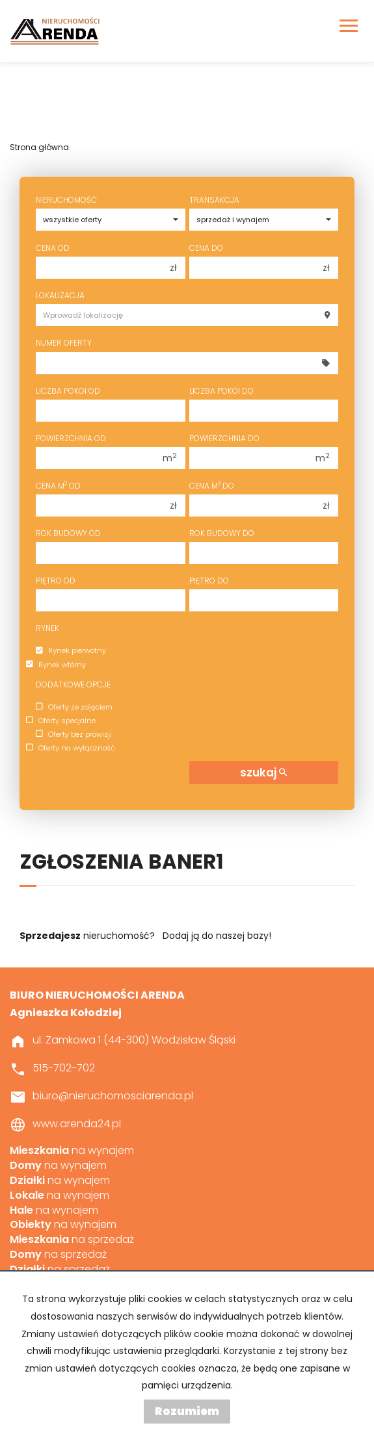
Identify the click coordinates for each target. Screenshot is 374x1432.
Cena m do (211, 485)
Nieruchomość (66, 199)
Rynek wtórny (56, 664)
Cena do (206, 247)
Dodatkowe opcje (73, 684)
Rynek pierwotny (71, 651)
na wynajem (72, 1151)
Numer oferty (64, 342)
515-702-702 (64, 1067)
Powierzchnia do (224, 438)
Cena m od (58, 485)
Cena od (53, 247)
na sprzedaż (72, 1240)
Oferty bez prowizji (74, 734)
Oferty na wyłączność (70, 748)
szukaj (263, 772)
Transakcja (214, 199)
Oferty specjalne (61, 720)
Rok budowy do (221, 533)
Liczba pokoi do (221, 390)
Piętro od (55, 580)
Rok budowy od (68, 533)
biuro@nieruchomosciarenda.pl (113, 1095)
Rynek (47, 627)
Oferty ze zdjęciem (74, 707)
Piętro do (209, 580)
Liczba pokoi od (68, 390)
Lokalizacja (60, 295)
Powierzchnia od (71, 438)
